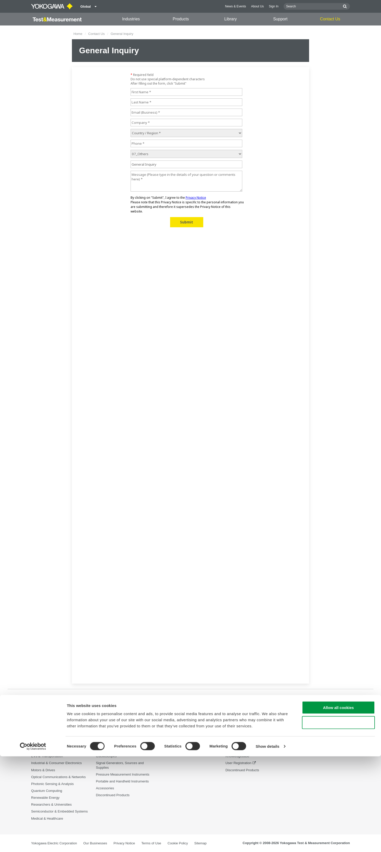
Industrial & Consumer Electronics (56, 763)
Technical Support (238, 735)
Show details (268, 842)
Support (280, 19)
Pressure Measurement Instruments (122, 774)
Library (230, 19)
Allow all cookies (338, 803)
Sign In (273, 6)
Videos (166, 749)
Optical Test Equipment (113, 735)
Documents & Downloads (179, 735)
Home (77, 34)
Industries (131, 19)
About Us (257, 6)
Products (181, 19)
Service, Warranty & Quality (245, 749)
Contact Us (330, 19)
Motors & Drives (43, 770)
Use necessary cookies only (338, 818)
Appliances (39, 742)
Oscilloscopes (106, 756)
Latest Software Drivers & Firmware (251, 742)
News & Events (235, 6)
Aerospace (39, 735)
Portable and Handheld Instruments (122, 781)
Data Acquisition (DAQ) (113, 749)
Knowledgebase (237, 756)
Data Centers (41, 749)
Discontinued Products (242, 770)
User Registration (238, 763)
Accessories (105, 788)
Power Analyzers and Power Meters (122, 742)
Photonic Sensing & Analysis (52, 784)
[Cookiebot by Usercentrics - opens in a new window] (33, 842)
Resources (169, 742)
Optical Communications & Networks (58, 777)
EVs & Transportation (47, 756)
